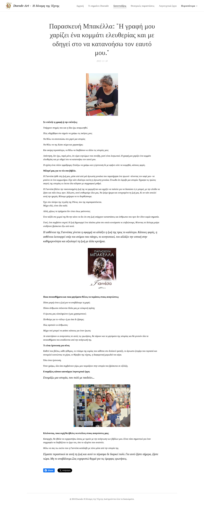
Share (49, 470)
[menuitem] (74, 5)
